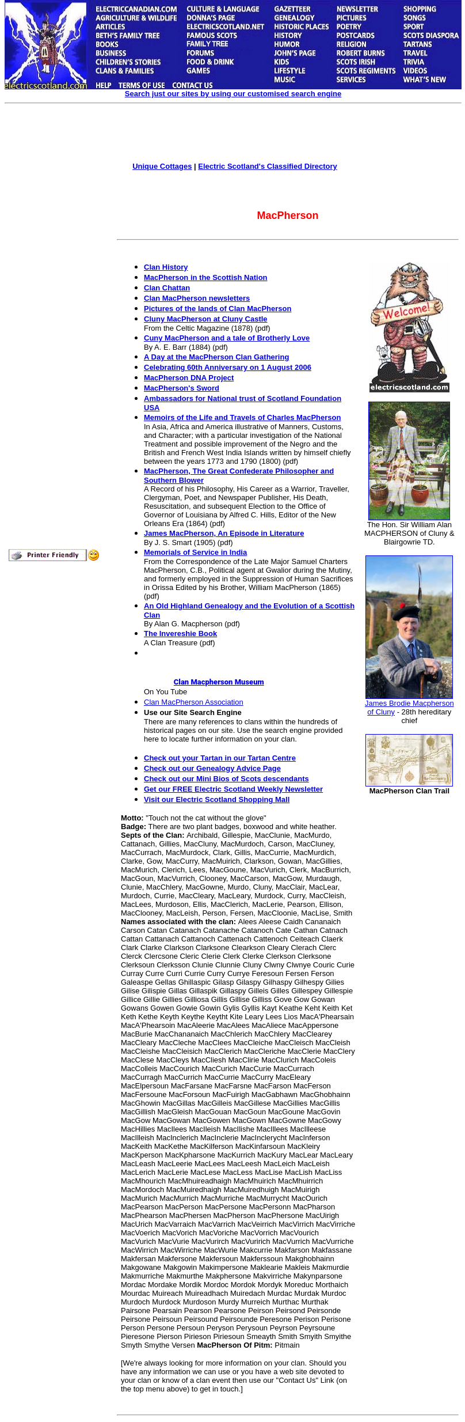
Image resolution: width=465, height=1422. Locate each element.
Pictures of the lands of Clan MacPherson (217, 308)
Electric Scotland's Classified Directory (267, 166)
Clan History (166, 267)
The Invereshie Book (180, 633)
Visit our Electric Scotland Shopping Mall (216, 799)
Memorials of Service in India (195, 552)
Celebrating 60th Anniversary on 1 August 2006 (227, 367)
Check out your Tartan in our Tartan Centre (220, 758)
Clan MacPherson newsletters (197, 298)
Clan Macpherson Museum (204, 682)
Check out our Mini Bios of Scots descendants (226, 778)
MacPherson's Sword (181, 388)
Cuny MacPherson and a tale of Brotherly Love (227, 338)
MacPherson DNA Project (189, 377)
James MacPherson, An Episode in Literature (224, 533)
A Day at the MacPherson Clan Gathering (216, 357)
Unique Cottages (162, 166)
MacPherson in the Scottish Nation (206, 277)
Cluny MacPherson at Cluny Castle (206, 319)
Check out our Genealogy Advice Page (212, 768)
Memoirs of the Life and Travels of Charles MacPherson (242, 417)
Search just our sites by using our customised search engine (233, 93)
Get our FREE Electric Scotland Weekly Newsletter (233, 789)
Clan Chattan (167, 287)
